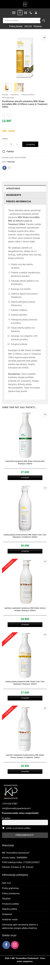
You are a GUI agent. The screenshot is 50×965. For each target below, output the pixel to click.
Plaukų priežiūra (27, 95)
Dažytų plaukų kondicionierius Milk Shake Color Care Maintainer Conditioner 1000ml (25, 536)
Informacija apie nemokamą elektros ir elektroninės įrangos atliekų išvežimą (20, 926)
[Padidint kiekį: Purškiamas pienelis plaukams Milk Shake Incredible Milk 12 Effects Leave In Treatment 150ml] (17, 144)
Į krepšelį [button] (25, 478)
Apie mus (6, 883)
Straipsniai (7, 914)
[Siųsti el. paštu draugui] (9, 168)
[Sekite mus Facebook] (6, 945)
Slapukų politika (9, 909)
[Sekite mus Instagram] (15, 945)
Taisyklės (6, 898)
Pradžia (5, 95)
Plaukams (15, 95)
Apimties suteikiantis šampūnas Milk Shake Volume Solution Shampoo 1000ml (25, 609)
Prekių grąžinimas (10, 888)
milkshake (11, 162)
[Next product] (4, 115)
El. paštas (6, 818)
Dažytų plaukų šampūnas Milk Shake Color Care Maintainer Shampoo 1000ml (24, 683)
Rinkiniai (38, 26)
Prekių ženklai (16, 26)
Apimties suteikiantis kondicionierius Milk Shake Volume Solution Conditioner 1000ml (25, 756)
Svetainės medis (10, 919)
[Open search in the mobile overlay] (25, 20)
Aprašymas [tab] (13, 188)
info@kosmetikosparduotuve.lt (16, 808)
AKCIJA (28, 26)
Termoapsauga (8, 98)
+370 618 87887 (9, 804)
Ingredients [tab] (13, 195)
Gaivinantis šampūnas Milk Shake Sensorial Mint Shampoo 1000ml (25, 462)
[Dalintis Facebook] (4, 168)
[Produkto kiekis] (11, 144)
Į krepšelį (30, 144)
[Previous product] (10, 115)
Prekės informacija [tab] (18, 201)
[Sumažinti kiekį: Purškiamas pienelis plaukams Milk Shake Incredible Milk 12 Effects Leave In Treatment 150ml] (5, 144)
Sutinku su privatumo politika (18, 828)
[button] (14, 12)
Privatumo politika (10, 904)
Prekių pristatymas (11, 893)
